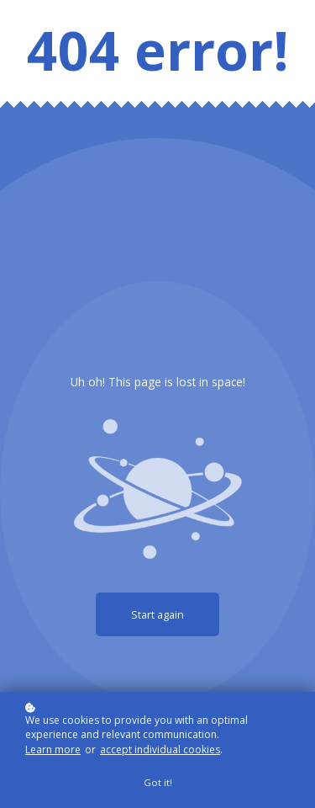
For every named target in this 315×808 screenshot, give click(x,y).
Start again (157, 614)
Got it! (158, 782)
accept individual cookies (160, 749)
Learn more (53, 749)
